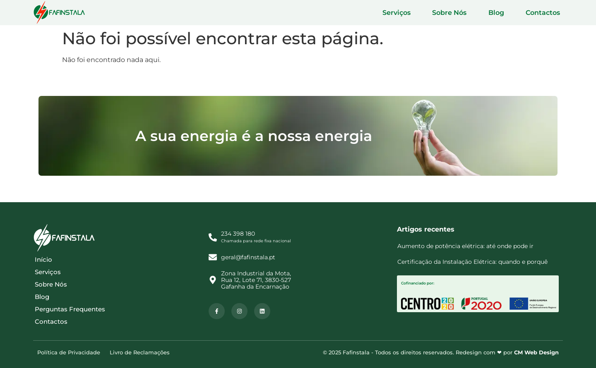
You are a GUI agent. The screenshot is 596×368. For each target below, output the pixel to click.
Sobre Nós (464, 13)
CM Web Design (536, 352)
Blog (505, 13)
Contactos (546, 13)
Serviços (417, 13)
